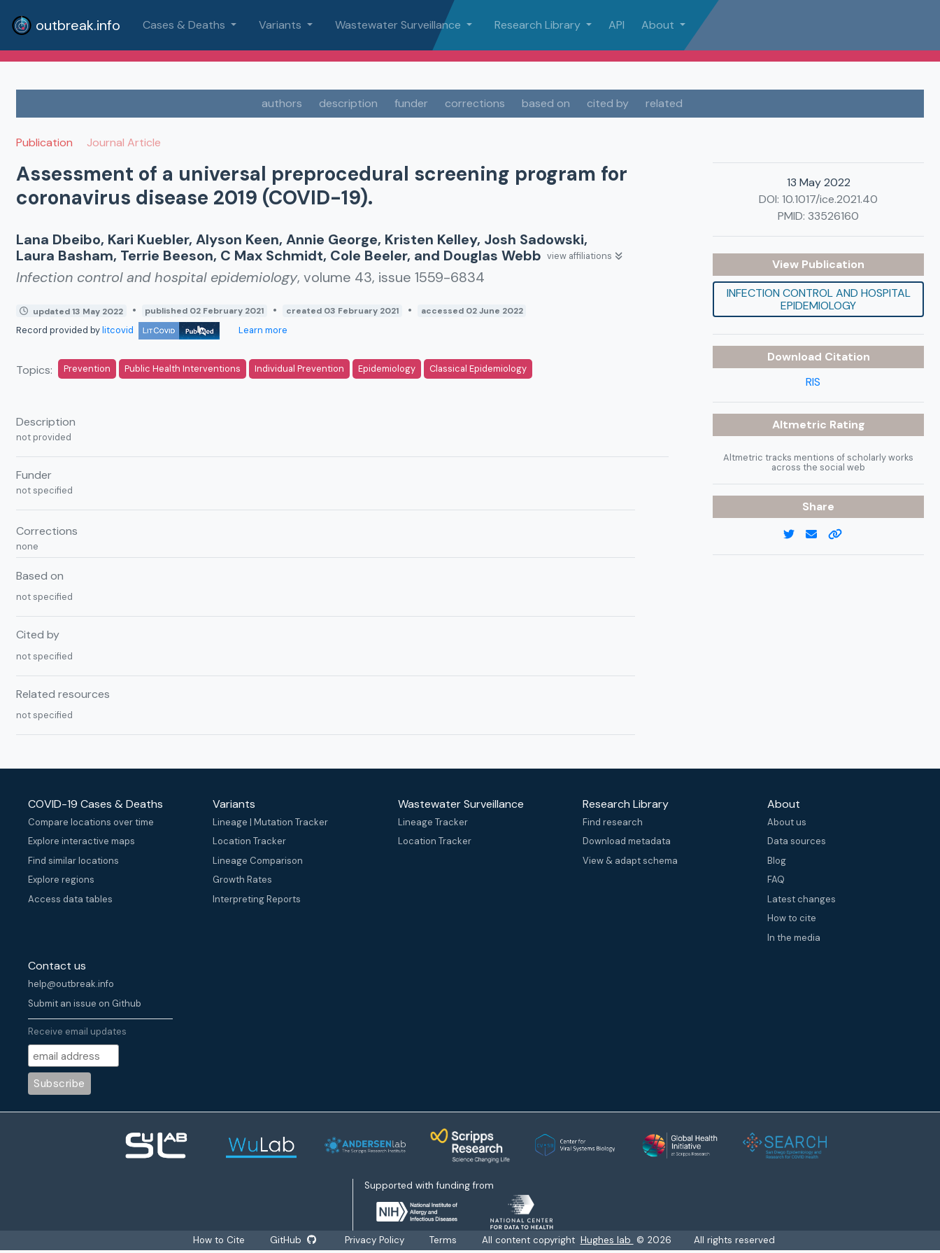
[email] (817, 534)
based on (546, 103)
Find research (613, 822)
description (348, 103)
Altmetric (800, 424)
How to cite (791, 918)
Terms (443, 1240)
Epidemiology (386, 368)
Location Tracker (249, 841)
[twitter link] (794, 534)
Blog (776, 861)
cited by (608, 103)
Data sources (796, 841)
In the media (793, 938)
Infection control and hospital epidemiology (819, 299)
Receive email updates (77, 1031)
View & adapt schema (630, 861)
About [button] (659, 25)
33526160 (833, 216)
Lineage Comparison (258, 861)
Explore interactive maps (81, 841)
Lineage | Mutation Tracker (270, 822)
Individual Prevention (299, 368)
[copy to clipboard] (840, 534)
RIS (813, 381)
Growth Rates (242, 880)
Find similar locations (73, 861)
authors (282, 103)
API (616, 25)
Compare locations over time (91, 822)
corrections (475, 103)
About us (786, 822)
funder (411, 103)
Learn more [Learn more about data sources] (261, 330)
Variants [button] (281, 25)
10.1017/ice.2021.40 (830, 199)
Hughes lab (607, 1240)
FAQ (776, 880)
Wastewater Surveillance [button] (399, 25)
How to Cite (219, 1240)
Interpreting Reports (257, 899)
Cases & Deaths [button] (185, 25)
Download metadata (627, 841)
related (664, 103)
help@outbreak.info (71, 984)
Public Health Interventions (182, 368)
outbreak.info (65, 25)
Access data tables (70, 899)
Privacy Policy (375, 1240)
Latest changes (801, 899)
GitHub (293, 1240)
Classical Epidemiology (478, 368)
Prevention (87, 368)
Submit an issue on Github (84, 1003)
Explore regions (61, 880)
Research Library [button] (538, 25)
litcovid (161, 330)
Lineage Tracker (433, 822)
